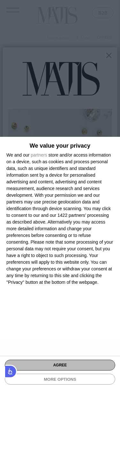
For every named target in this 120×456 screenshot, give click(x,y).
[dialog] (60, 296)
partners (39, 155)
